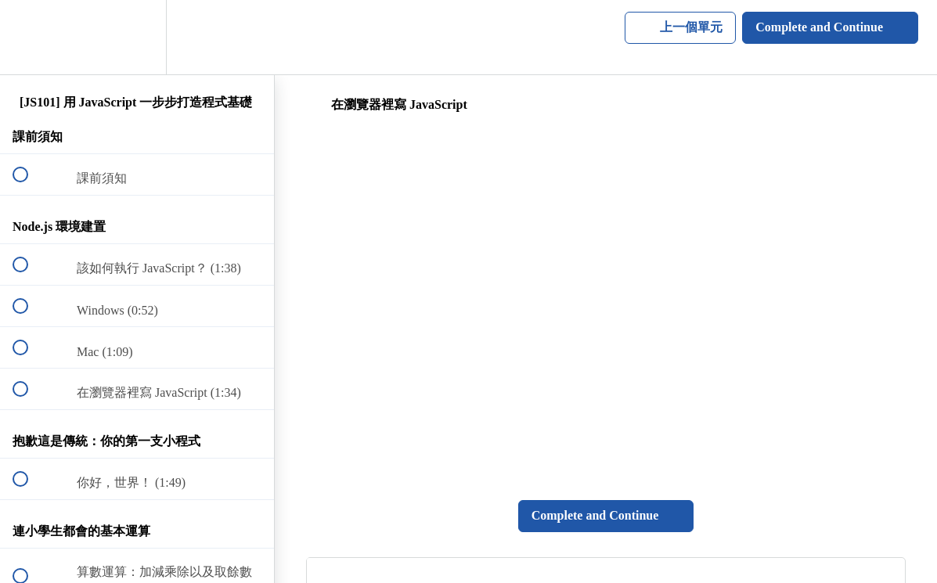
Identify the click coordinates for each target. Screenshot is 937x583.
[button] (29, 37)
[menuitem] (137, 37)
